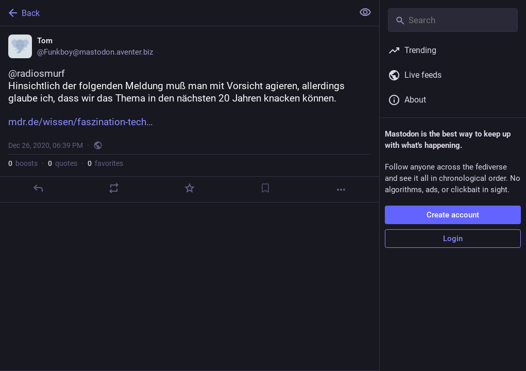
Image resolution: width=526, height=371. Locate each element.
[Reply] (38, 188)
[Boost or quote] (114, 188)
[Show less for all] (365, 12)
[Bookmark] (265, 188)
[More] (341, 189)
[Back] (175, 13)
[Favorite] (189, 188)
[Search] (453, 20)
